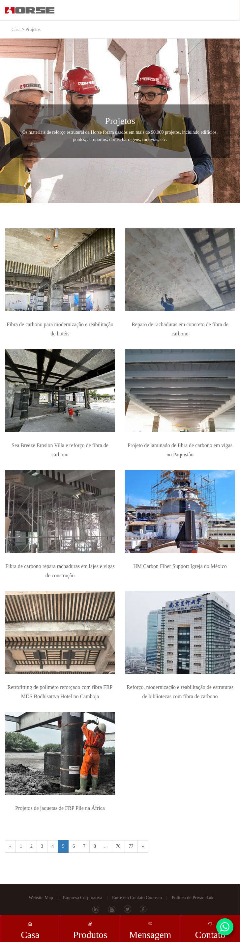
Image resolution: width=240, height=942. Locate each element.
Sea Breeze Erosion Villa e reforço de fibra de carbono (60, 449)
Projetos (33, 29)
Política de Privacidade (193, 897)
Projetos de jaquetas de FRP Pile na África (60, 808)
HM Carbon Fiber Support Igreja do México (180, 566)
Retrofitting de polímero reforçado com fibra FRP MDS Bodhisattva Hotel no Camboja (59, 691)
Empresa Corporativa (82, 897)
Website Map (41, 897)
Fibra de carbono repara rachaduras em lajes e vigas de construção (59, 570)
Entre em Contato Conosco (137, 897)
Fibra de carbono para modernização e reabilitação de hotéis (60, 329)
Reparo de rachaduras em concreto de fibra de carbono (180, 329)
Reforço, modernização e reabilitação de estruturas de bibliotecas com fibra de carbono (180, 691)
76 (118, 846)
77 (131, 846)
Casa (16, 29)
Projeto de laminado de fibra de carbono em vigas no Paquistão (180, 449)
